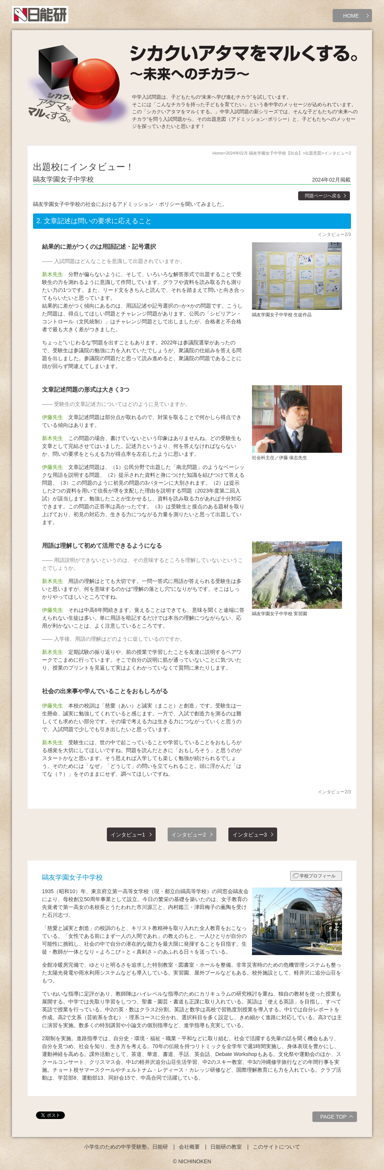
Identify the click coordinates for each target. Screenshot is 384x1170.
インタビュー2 (188, 835)
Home (217, 153)
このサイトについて (276, 1147)
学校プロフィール (318, 876)
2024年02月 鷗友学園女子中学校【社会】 (264, 153)
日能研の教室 (226, 1147)
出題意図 (313, 153)
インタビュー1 (128, 835)
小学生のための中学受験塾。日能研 (126, 1147)
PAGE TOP (337, 1118)
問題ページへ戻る (323, 195)
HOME (351, 16)
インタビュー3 (249, 835)
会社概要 (189, 1147)
